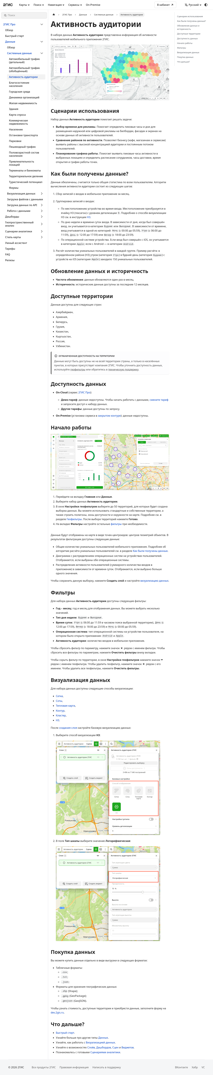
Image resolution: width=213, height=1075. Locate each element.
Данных (103, 1037)
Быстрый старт (65, 1032)
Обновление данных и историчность (188, 27)
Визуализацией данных (100, 1042)
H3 (88, 217)
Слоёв (91, 1047)
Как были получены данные (150, 551)
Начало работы (184, 43)
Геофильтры (74, 519)
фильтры (116, 524)
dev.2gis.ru (57, 1012)
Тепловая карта (65, 705)
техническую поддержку (123, 369)
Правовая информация (74, 1067)
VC (203, 1067)
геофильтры (77, 369)
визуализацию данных (154, 580)
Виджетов (128, 1047)
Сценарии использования (190, 16)
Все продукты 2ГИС (44, 1067)
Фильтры (181, 47)
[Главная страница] (54, 14)
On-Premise (93, 5)
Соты (59, 701)
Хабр (195, 1067)
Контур (60, 710)
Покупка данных (185, 57)
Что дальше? (183, 61)
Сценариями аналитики (105, 1052)
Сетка (59, 696)
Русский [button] (192, 5)
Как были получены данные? (191, 21)
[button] (23, 24)
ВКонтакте (181, 1067)
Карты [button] (23, 5)
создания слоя (68, 728)
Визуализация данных (188, 52)
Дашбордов (103, 1047)
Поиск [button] (37, 5)
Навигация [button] (55, 5)
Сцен (115, 1047)
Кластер (61, 715)
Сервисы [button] (73, 5)
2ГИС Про (84, 392)
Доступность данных (187, 38)
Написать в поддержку (106, 1067)
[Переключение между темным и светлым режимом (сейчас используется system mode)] (206, 4)
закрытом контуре (109, 415)
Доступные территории (188, 33)
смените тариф (159, 400)
